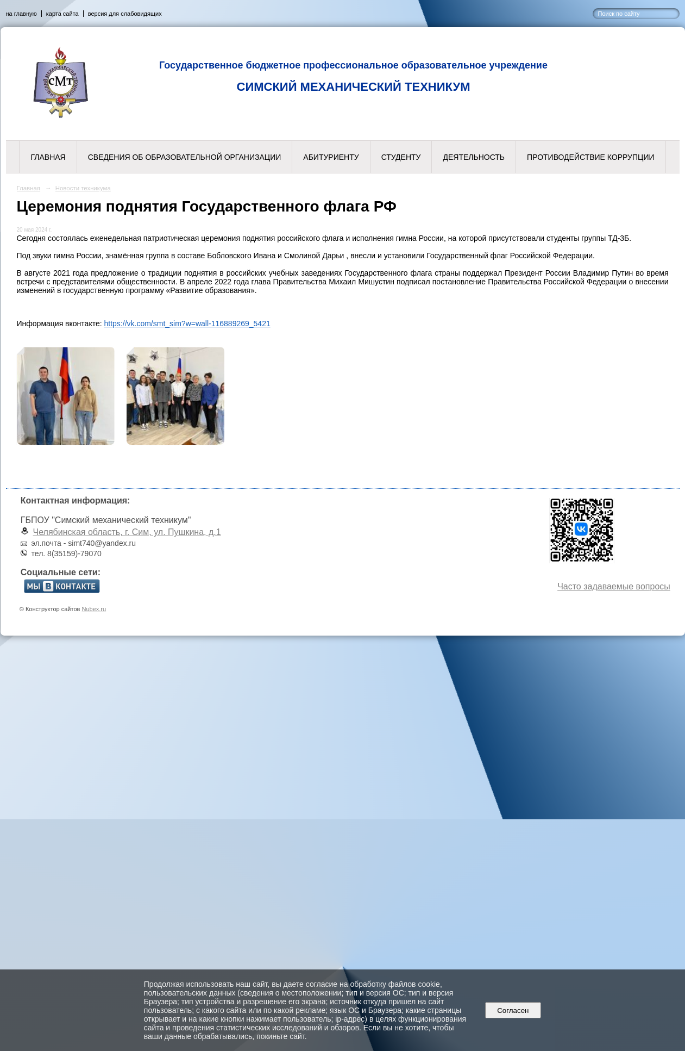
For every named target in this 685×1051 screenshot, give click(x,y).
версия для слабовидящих (125, 13)
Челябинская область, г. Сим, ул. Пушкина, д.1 (127, 532)
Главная (47, 157)
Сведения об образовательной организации (184, 157)
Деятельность (474, 157)
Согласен (513, 1010)
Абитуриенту (331, 157)
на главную (21, 13)
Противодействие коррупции (590, 157)
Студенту (401, 157)
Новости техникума (83, 188)
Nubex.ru (93, 609)
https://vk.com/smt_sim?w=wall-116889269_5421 (187, 323)
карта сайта (62, 13)
